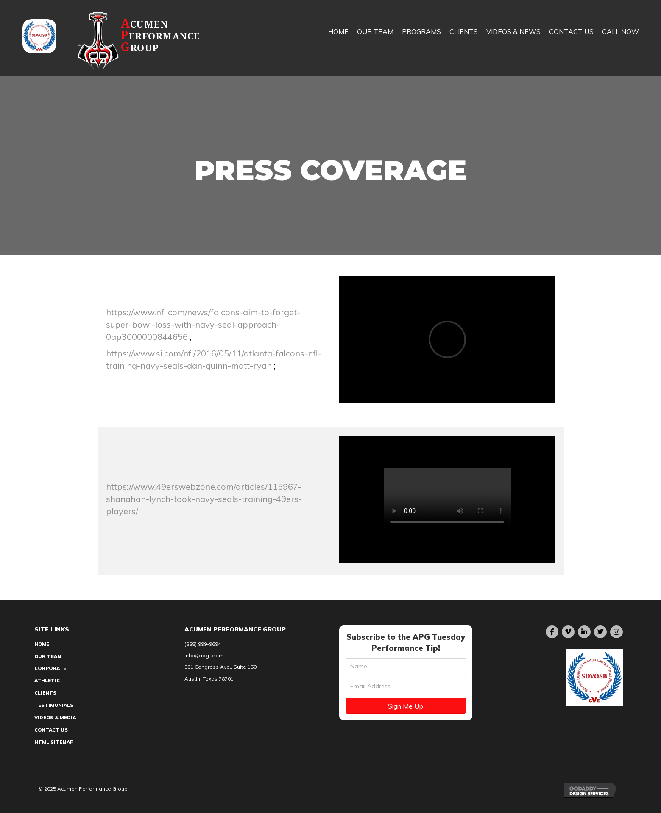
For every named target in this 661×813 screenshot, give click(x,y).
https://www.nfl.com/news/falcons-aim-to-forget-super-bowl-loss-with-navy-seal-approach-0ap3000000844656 (203, 324)
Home (41, 644)
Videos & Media (55, 717)
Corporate (50, 668)
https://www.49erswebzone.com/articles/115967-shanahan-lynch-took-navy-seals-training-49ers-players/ (204, 498)
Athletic (47, 681)
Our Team (47, 656)
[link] (338, 38)
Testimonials (53, 705)
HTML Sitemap (53, 742)
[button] (406, 706)
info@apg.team (203, 655)
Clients (45, 693)
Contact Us (51, 730)
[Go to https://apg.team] (157, 41)
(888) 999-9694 (202, 644)
